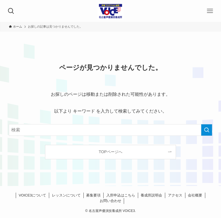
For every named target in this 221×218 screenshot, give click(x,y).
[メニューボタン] (210, 11)
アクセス (175, 195)
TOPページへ (110, 152)
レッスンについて (66, 195)
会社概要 (195, 195)
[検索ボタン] (11, 11)
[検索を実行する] (206, 130)
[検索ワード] (110, 130)
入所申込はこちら (120, 195)
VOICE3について (32, 195)
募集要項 (93, 195)
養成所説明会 (151, 195)
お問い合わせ (110, 201)
